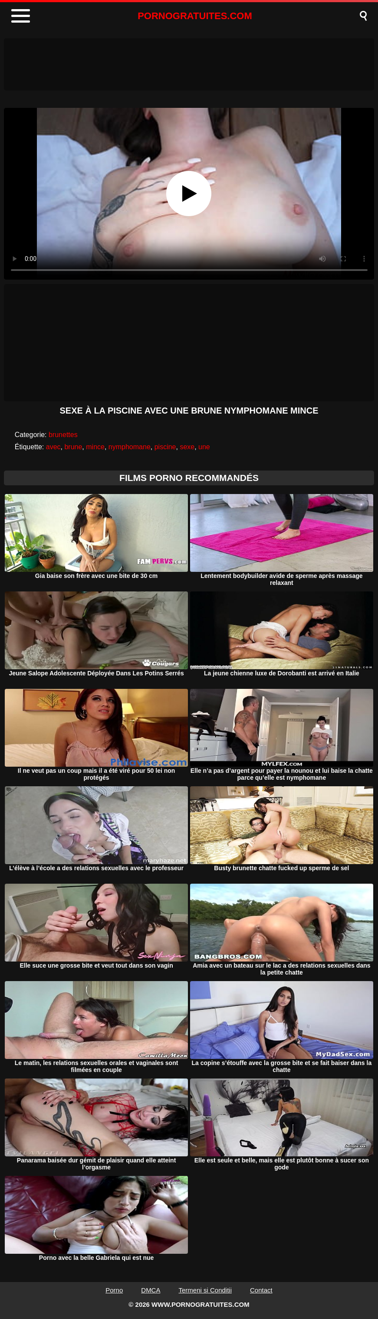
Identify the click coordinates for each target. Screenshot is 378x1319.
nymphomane (129, 447)
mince (95, 447)
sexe (187, 447)
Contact (261, 1290)
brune (73, 447)
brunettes (63, 434)
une (204, 447)
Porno (114, 1290)
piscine (165, 447)
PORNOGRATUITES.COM (195, 15)
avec (53, 447)
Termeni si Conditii (205, 1290)
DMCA (150, 1290)
